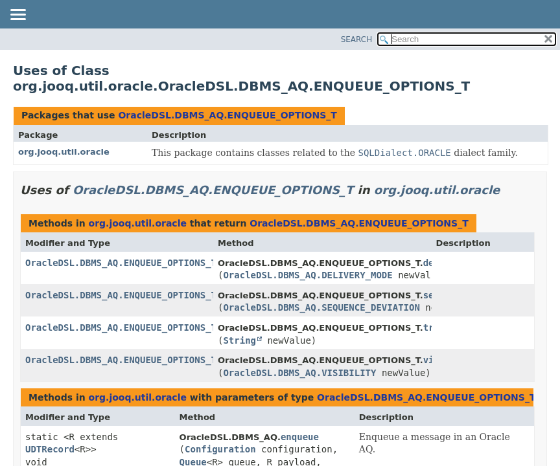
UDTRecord (50, 449)
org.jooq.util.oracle (64, 152)
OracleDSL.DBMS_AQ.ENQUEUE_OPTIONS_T (227, 115)
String (239, 340)
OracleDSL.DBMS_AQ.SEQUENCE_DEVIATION (321, 307)
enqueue (300, 437)
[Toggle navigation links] (17, 15)
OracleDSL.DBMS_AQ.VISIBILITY (299, 373)
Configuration (220, 449)
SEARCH (357, 39)
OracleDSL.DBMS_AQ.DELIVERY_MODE (307, 275)
